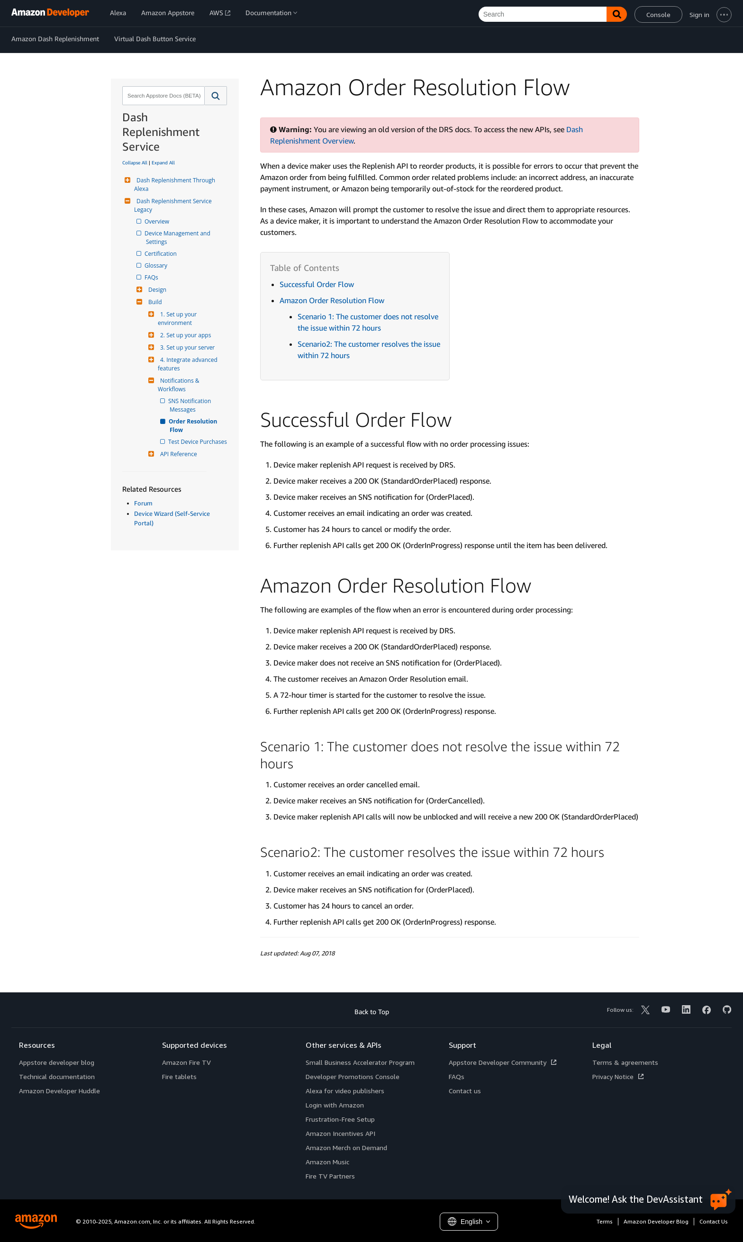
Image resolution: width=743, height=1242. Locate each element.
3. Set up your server (186, 347)
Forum (143, 503)
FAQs (152, 277)
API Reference (177, 454)
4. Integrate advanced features (188, 364)
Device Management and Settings (179, 237)
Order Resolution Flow (194, 425)
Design (156, 290)
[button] (216, 95)
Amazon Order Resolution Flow (332, 300)
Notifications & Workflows (179, 385)
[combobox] (162, 95)
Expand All (163, 162)
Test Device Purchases (198, 442)
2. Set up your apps (184, 335)
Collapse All (134, 162)
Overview (157, 221)
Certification (161, 254)
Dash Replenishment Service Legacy (173, 205)
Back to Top (371, 1012)
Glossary (156, 265)
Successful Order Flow (317, 284)
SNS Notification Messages (191, 405)
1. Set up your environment (178, 318)
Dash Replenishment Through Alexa (175, 184)
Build (154, 302)
